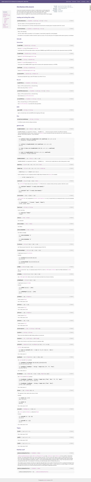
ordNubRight (20, 280)
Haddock (45, 480)
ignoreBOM (19, 110)
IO (40, 20)
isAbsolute (50, 456)
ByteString (36, 28)
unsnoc (18, 390)
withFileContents (21, 20)
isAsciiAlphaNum (21, 229)
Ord (25, 168)
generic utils (5, 24)
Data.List (41, 133)
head (25, 299)
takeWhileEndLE (21, 158)
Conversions (6, 18)
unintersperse (20, 328)
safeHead (19, 296)
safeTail (19, 304)
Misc (5, 22)
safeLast (19, 312)
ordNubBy (19, 274)
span (21, 360)
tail (25, 307)
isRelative (57, 456)
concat (35, 198)
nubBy (26, 277)
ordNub (18, 266)
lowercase (19, 207)
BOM (5, 21)
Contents (83, 1)
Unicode (4, 16)
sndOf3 (18, 437)
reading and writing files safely (6, 14)
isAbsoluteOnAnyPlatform (23, 453)
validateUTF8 (20, 73)
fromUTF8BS (20, 45)
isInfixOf (19, 181)
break (21, 376)
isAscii (19, 217)
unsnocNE (19, 409)
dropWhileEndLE (21, 129)
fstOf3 (18, 431)
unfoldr (19, 347)
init (25, 323)
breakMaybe (20, 373)
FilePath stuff (5, 27)
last (25, 315)
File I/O (5, 19)
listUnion (19, 244)
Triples (4, 25)
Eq (24, 164)
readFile (30, 87)
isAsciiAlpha (20, 223)
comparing (19, 168)
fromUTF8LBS (20, 53)
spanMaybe (19, 357)
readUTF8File (20, 83)
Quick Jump (68, 1)
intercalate (20, 195)
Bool (31, 129)
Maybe (34, 73)
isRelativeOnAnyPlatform (38, 456)
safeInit (19, 320)
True (39, 183)
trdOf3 (18, 443)
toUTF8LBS (19, 67)
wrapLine (19, 338)
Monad (25, 344)
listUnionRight (21, 250)
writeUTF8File (20, 99)
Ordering (43, 168)
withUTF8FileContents (22, 91)
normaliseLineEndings (22, 119)
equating (19, 164)
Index (88, 1)
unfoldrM (19, 344)
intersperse (41, 198)
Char (24, 217)
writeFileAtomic (21, 28)
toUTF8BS (19, 59)
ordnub (69, 269)
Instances (74, 1)
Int (37, 73)
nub (20, 269)
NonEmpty (26, 409)
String (36, 20)
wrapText (19, 332)
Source (78, 1)
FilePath (30, 20)
